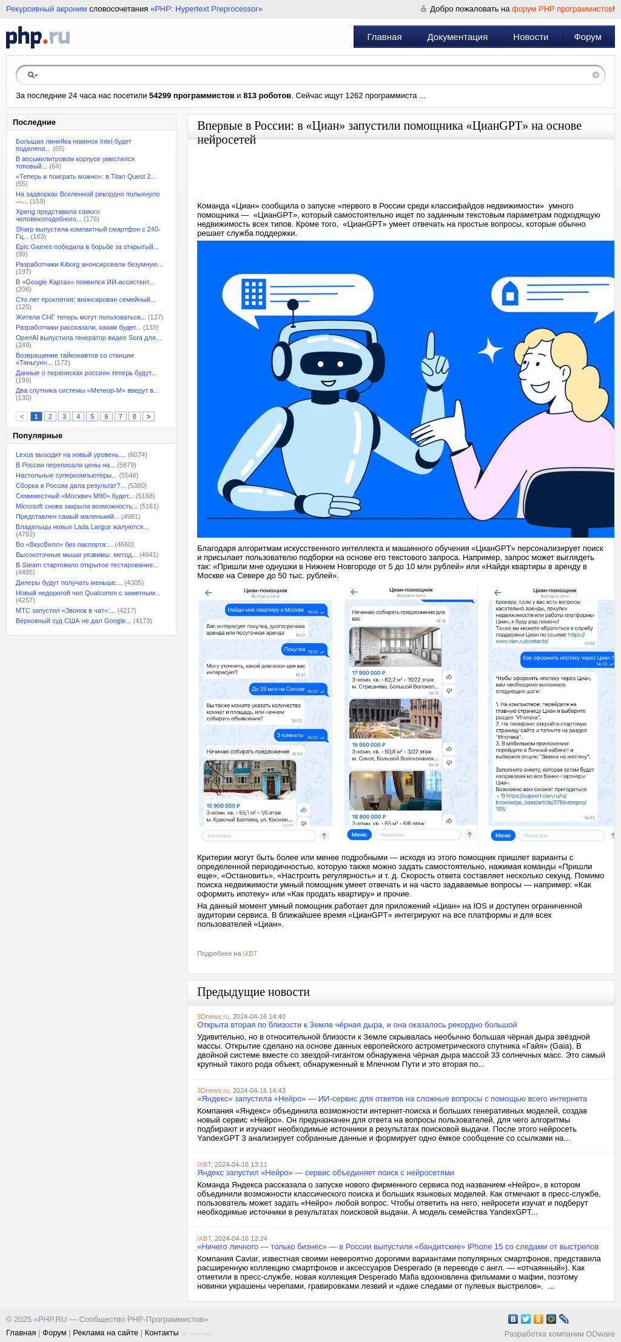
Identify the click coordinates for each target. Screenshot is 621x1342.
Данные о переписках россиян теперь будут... (86, 372)
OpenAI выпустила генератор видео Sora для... (88, 337)
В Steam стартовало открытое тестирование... (87, 565)
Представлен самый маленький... (67, 516)
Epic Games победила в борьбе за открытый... (87, 246)
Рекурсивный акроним (46, 8)
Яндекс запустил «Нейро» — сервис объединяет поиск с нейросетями (325, 1172)
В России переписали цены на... (65, 465)
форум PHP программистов (562, 8)
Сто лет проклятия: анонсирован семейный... (86, 299)
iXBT (250, 953)
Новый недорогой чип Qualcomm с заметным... (88, 592)
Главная (384, 37)
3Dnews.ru (213, 1016)
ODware (600, 1333)
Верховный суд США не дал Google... (73, 620)
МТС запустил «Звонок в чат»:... (65, 610)
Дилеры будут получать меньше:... (69, 582)
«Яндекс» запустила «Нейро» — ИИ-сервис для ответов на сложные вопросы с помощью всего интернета (392, 1098)
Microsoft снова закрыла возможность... (77, 506)
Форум (588, 37)
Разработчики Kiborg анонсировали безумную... (89, 264)
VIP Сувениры (196, 1334)
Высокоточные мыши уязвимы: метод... (77, 554)
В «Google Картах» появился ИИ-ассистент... (85, 281)
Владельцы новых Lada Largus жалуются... (82, 526)
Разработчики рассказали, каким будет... (78, 327)
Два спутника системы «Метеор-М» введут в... (87, 390)
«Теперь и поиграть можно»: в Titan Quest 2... (86, 176)
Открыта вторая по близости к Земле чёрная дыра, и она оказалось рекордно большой (357, 1024)
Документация (458, 37)
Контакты (162, 1332)
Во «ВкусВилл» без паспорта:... (64, 544)
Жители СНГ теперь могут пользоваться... (81, 317)
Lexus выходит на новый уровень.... (71, 454)
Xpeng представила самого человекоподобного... (58, 215)
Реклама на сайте (105, 1332)
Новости (530, 37)
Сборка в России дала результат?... (71, 485)
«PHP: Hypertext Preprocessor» (206, 8)
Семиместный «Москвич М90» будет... (75, 495)
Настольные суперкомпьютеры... (66, 475)
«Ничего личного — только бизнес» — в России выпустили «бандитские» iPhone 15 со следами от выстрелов (398, 1246)
